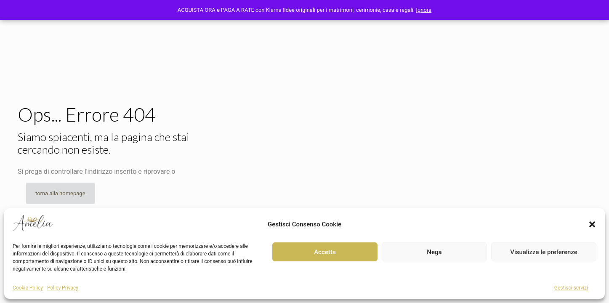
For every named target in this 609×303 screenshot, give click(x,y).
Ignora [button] (424, 10)
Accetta (325, 252)
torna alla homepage (60, 193)
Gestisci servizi (571, 288)
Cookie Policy (28, 288)
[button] (592, 224)
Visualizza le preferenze (543, 252)
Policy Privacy (62, 288)
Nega (434, 252)
